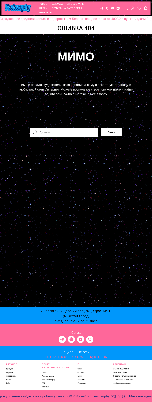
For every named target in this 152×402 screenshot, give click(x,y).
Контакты (81, 380)
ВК (71, 357)
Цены (44, 373)
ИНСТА (50, 357)
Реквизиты (81, 383)
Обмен (124, 372)
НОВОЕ (43, 4)
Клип (79, 376)
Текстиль (45, 387)
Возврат (116, 372)
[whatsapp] (71, 339)
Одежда (9, 372)
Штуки (8, 380)
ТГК (60, 357)
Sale (8, 383)
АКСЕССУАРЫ (75, 4)
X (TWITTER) (83, 357)
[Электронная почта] (80, 339)
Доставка (125, 369)
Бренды (9, 369)
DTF (43, 383)
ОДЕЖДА (57, 4)
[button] (126, 8)
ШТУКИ (43, 8)
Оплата (116, 369)
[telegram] (62, 339)
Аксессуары (11, 376)
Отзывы (80, 372)
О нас (79, 369)
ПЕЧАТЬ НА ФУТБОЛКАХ (67, 8)
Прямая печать (48, 376)
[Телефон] (107, 8)
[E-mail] (112, 8)
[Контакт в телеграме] (101, 8)
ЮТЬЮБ (100, 357)
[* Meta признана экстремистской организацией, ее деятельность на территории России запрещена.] (118, 8)
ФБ (66, 357)
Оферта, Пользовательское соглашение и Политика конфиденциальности (124, 379)
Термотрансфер (48, 380)
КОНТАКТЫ (45, 12)
